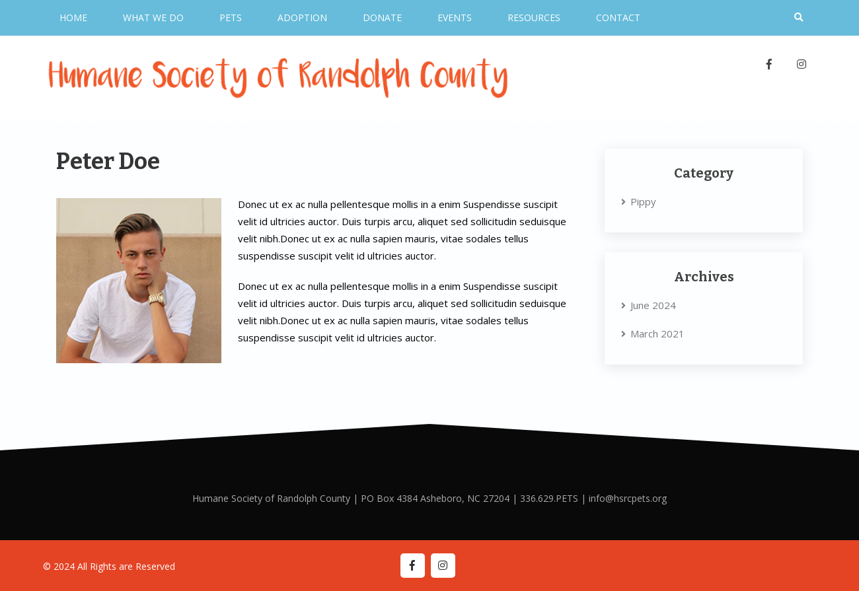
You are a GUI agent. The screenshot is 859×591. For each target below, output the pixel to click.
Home (73, 17)
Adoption (302, 17)
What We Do (153, 17)
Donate (382, 17)
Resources (533, 17)
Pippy (643, 201)
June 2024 (653, 305)
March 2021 (657, 333)
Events (454, 17)
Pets (230, 17)
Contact (618, 17)
